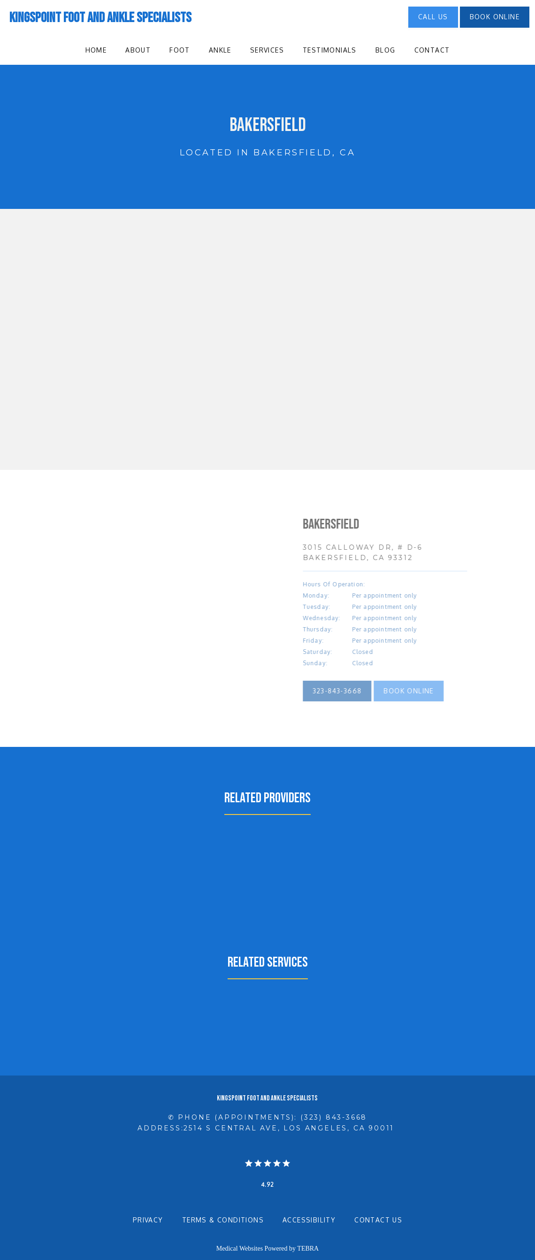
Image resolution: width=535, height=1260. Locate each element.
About (138, 50)
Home (96, 50)
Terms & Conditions (223, 1220)
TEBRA (308, 1248)
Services (267, 50)
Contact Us (378, 1220)
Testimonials (330, 50)
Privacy (148, 1220)
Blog (385, 50)
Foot (179, 50)
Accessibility (309, 1220)
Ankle (220, 50)
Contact (432, 50)
